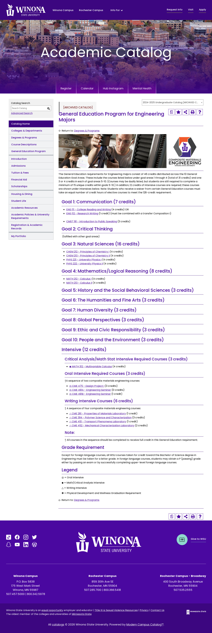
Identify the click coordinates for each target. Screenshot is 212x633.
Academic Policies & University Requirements (30, 216)
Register (65, 88)
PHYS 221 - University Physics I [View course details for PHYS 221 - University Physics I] (84, 259)
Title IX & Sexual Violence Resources (116, 610)
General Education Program (28, 151)
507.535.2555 (183, 590)
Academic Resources (24, 208)
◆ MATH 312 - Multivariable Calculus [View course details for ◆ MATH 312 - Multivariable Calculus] (90, 366)
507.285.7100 (92, 590)
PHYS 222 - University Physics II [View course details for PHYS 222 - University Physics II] (84, 263)
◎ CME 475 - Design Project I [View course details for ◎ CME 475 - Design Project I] (86, 386)
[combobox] (172, 102)
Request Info (174, 9)
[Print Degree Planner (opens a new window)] (171, 112)
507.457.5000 (15, 594)
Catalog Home (20, 124)
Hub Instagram (113, 88)
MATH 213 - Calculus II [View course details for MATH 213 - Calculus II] (79, 283)
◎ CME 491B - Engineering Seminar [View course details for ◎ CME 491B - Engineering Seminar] (90, 394)
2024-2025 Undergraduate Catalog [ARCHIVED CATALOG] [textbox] (171, 102)
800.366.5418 (112, 590)
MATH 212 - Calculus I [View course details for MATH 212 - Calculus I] (78, 279)
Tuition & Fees (20, 172)
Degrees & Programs (24, 137)
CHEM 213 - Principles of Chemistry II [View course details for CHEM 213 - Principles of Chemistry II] (88, 255)
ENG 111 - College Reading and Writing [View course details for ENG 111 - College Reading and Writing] (88, 209)
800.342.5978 (36, 594)
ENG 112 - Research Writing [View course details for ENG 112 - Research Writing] (82, 213)
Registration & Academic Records (27, 226)
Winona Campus (63, 10)
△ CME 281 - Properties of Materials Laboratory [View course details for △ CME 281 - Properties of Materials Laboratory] (97, 413)
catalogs (58, 624)
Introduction (19, 159)
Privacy (144, 610)
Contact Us (157, 610)
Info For (115, 10)
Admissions (18, 166)
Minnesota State (82, 614)
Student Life (18, 201)
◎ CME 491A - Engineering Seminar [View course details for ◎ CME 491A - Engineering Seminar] (90, 390)
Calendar (87, 88)
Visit (190, 9)
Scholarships (19, 186)
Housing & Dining (21, 194)
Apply (202, 9)
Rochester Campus (91, 10)
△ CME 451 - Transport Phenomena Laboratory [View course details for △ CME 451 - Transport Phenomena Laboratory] (97, 421)
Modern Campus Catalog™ (145, 624)
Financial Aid (19, 179)
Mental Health (142, 88)
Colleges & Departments (26, 130)
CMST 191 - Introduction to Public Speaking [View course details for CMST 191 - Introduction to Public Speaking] (91, 221)
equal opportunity (52, 610)
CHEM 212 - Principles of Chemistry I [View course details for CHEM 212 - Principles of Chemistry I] (87, 251)
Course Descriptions (24, 144)
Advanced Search (22, 113)
